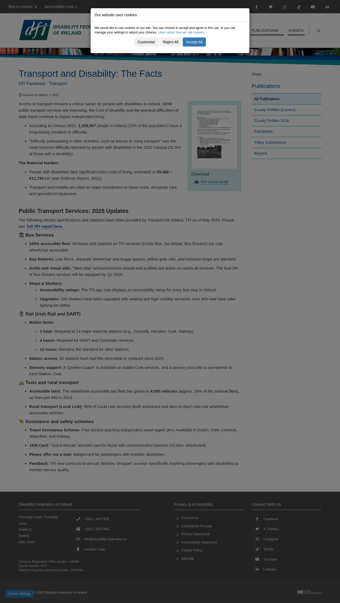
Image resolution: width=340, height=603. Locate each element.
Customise (146, 42)
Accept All (194, 42)
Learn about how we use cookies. (181, 32)
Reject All (170, 42)
